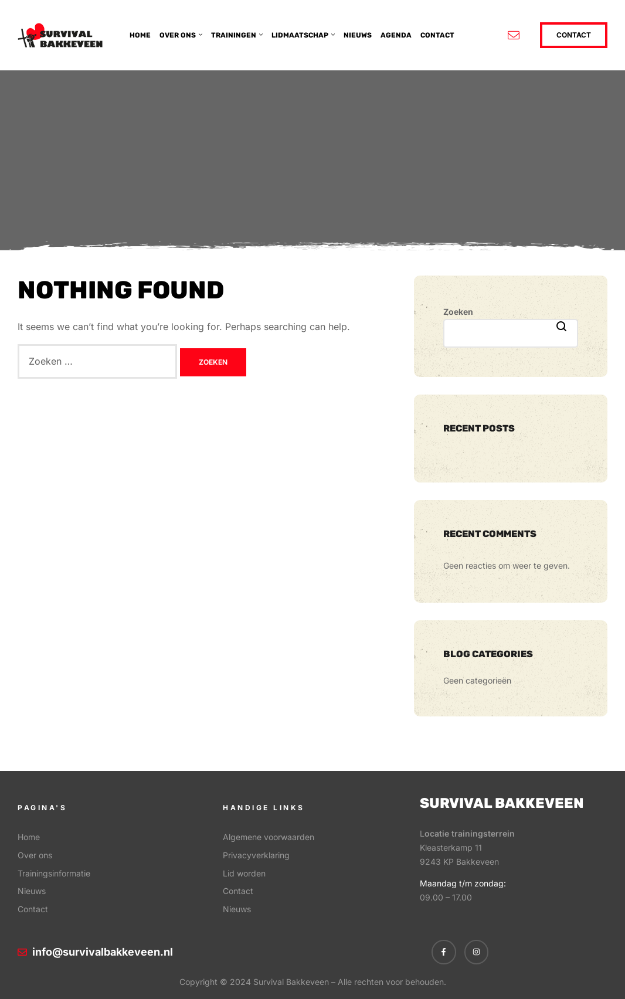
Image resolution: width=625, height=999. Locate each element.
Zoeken (458, 312)
